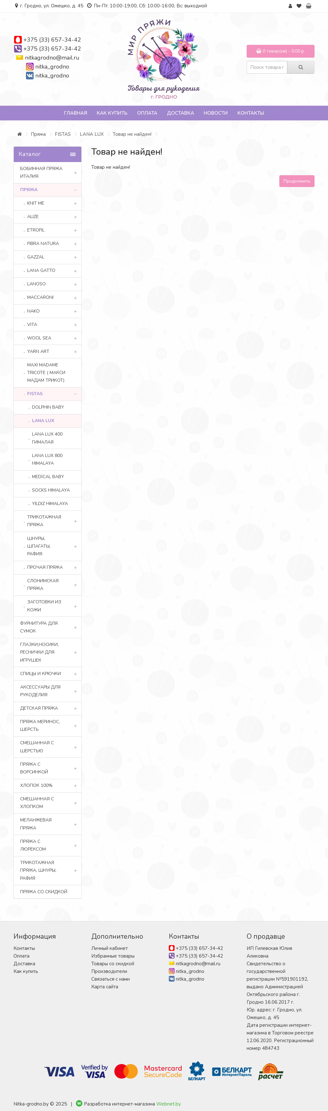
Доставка (180, 113)
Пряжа (38, 134)
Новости (216, 113)
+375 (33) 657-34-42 (52, 40)
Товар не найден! (132, 134)
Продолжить (296, 181)
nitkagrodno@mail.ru (52, 57)
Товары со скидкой (112, 963)
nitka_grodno (52, 66)
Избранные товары (113, 956)
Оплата (147, 113)
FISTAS (63, 134)
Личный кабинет (109, 948)
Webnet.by (168, 1104)
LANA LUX (92, 134)
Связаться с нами (110, 979)
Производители (109, 971)
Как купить (112, 113)
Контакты (250, 113)
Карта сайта (104, 987)
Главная (75, 113)
